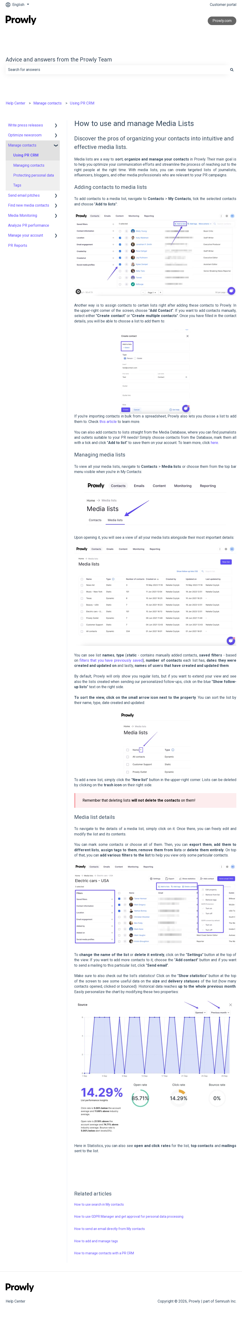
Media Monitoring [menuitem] (22, 215)
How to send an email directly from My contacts (109, 1229)
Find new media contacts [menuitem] (28, 205)
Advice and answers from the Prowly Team (59, 59)
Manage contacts (47, 103)
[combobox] (116, 69)
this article (108, 421)
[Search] (231, 69)
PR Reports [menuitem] (17, 245)
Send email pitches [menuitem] (24, 195)
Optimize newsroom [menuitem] (25, 135)
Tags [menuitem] (17, 185)
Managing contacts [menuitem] (28, 165)
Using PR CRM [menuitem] (26, 155)
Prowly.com (222, 20)
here (214, 442)
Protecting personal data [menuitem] (33, 175)
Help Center (15, 103)
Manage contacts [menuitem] (22, 145)
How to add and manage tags (96, 1241)
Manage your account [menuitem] (25, 235)
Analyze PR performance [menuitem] (28, 225)
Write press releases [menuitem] (25, 125)
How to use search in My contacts (99, 1204)
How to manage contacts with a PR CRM (104, 1253)
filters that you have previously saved (111, 660)
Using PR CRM (82, 103)
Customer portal (223, 4)
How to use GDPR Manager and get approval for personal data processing (128, 1216)
